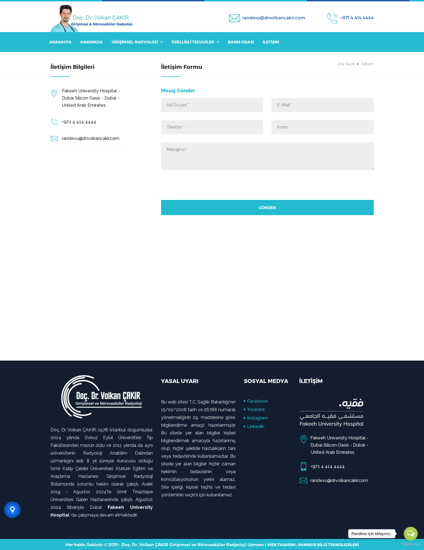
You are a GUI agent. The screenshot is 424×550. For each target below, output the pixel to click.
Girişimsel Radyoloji (137, 42)
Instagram (256, 418)
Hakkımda (91, 42)
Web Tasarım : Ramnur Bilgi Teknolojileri (313, 544)
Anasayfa (60, 42)
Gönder (267, 207)
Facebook (256, 401)
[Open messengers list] (411, 534)
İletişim (271, 42)
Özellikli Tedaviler (195, 42)
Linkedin (254, 426)
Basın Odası (241, 42)
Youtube (254, 409)
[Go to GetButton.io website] (411, 544)
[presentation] (203, 189)
